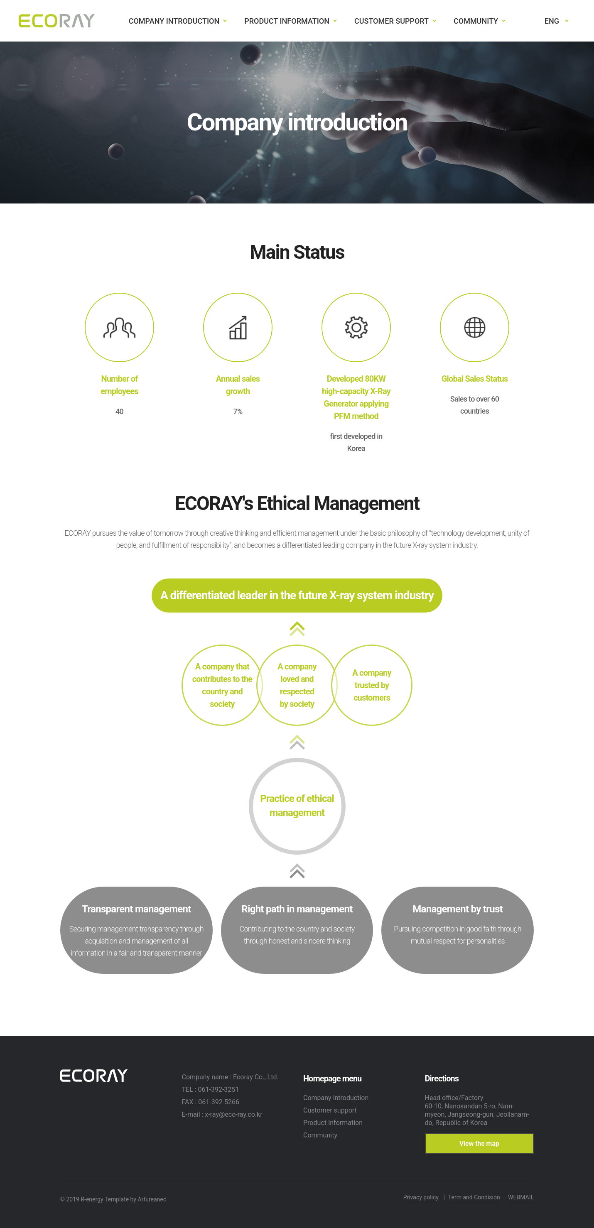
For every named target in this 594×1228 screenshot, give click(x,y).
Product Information (333, 1123)
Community (320, 1135)
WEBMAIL (521, 1197)
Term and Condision (476, 1197)
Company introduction (335, 1098)
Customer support (330, 1110)
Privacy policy (424, 1197)
